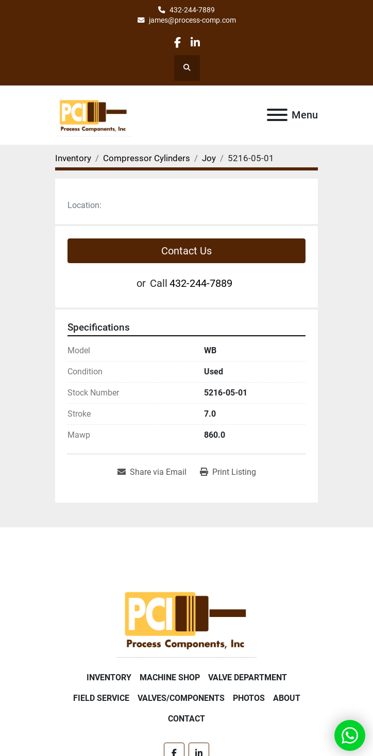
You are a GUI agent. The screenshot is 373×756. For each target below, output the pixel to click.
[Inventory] (73, 158)
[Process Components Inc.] (186, 619)
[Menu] (277, 115)
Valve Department (247, 677)
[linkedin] (195, 42)
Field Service (101, 698)
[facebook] (177, 42)
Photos (249, 698)
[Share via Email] (152, 472)
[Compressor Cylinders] (146, 158)
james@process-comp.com (192, 20)
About (286, 698)
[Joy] (209, 158)
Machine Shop (170, 677)
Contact (186, 719)
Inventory (109, 677)
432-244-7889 (192, 10)
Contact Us (186, 251)
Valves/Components (181, 698)
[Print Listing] (228, 472)
